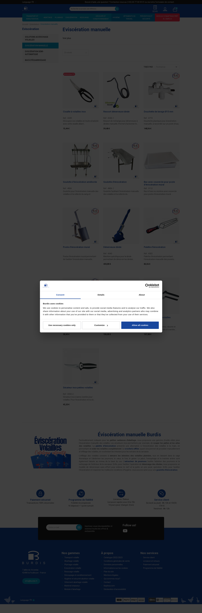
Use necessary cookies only (62, 325)
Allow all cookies (140, 325)
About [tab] (142, 295)
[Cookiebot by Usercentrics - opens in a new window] (147, 286)
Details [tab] (101, 295)
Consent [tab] (60, 295)
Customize (101, 325)
